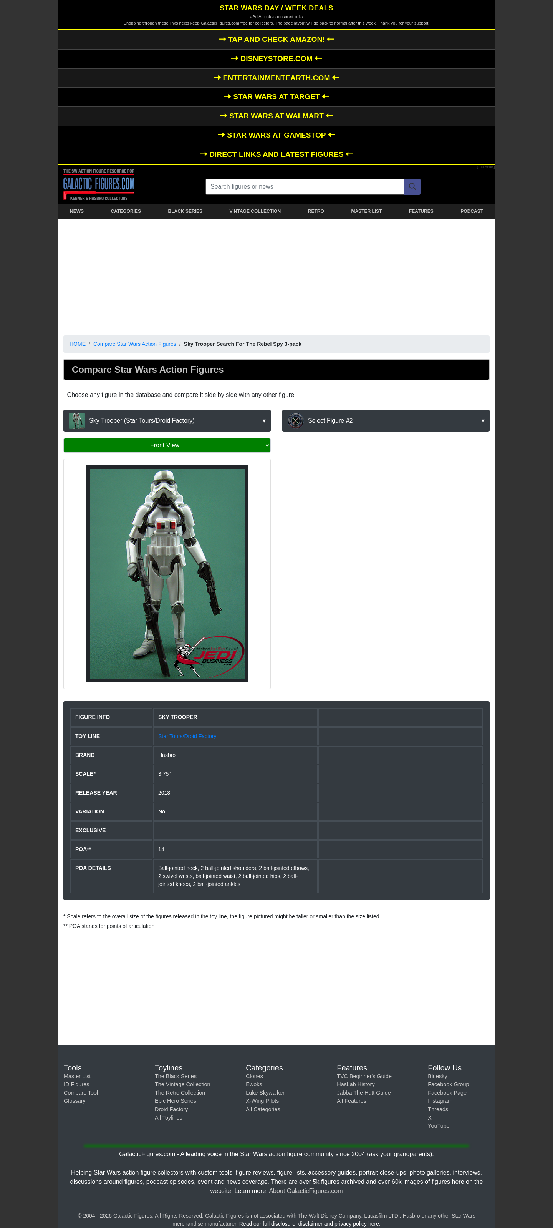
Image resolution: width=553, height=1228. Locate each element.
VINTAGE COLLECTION (255, 211)
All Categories (263, 1109)
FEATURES (421, 211)
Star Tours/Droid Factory (187, 736)
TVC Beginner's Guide (364, 1076)
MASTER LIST (366, 211)
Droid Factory (171, 1109)
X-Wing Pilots (262, 1101)
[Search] (412, 187)
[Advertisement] (276, 275)
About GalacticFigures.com (306, 1191)
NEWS (77, 211)
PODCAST (471, 211)
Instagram (440, 1101)
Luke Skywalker (265, 1093)
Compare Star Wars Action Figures (134, 344)
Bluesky (437, 1076)
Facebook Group (448, 1084)
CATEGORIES (126, 211)
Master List (77, 1076)
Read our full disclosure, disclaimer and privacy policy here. (310, 1224)
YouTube (439, 1126)
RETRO (316, 211)
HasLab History (355, 1084)
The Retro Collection (180, 1093)
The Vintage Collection (182, 1084)
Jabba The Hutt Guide (364, 1093)
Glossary (75, 1101)
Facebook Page (447, 1093)
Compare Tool (81, 1093)
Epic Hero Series (175, 1101)
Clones (254, 1076)
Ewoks (254, 1084)
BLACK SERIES (185, 211)
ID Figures (76, 1084)
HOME (78, 344)
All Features (351, 1101)
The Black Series (176, 1076)
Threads (438, 1109)
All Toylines (168, 1118)
